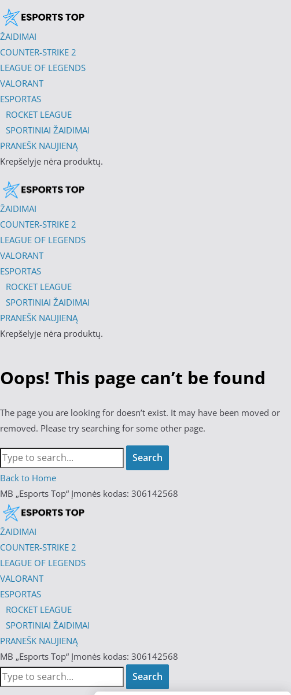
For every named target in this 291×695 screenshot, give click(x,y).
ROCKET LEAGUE (39, 609)
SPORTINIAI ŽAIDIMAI (48, 625)
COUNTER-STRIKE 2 (38, 547)
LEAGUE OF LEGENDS (43, 562)
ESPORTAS (20, 594)
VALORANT (21, 578)
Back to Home (28, 478)
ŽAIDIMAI (18, 531)
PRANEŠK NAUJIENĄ (39, 640)
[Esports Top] (43, 189)
